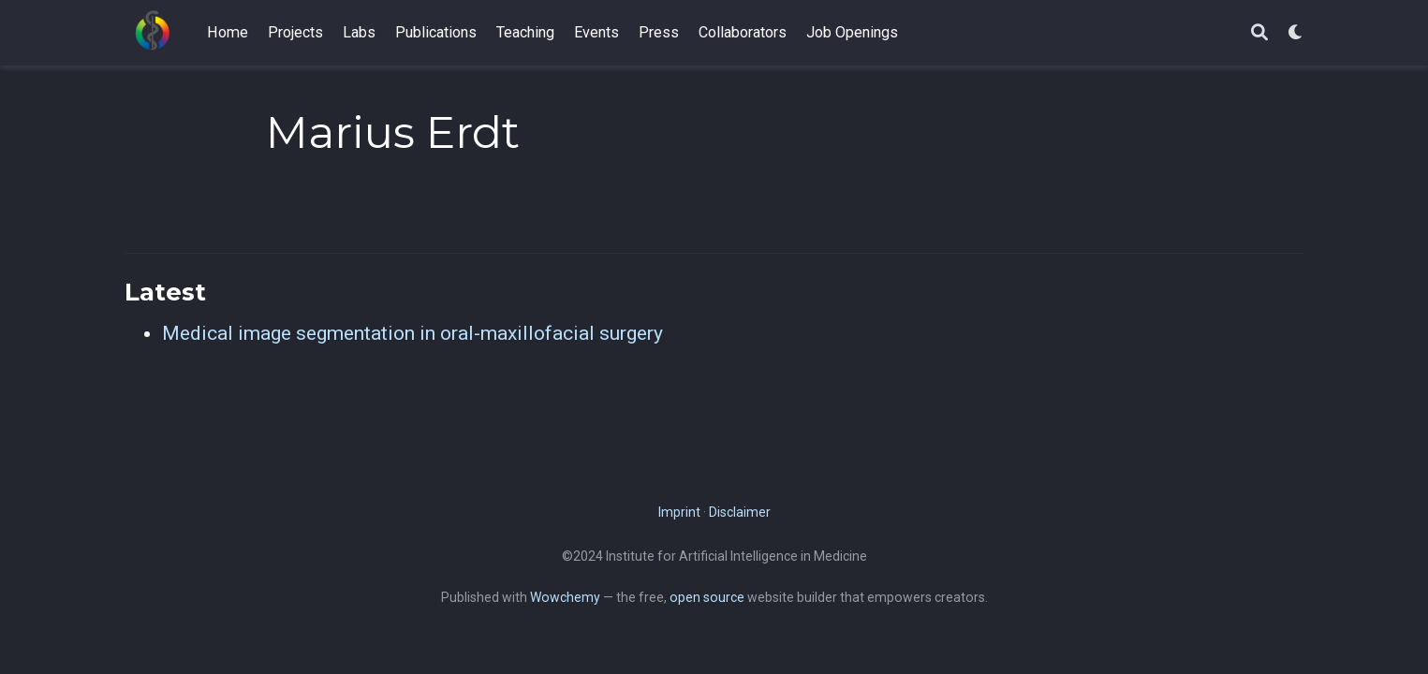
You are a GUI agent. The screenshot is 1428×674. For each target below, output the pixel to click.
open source (707, 597)
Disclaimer (740, 512)
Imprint (679, 512)
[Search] (1259, 33)
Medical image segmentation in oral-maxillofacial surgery (412, 333)
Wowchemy (565, 597)
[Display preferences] (1296, 33)
